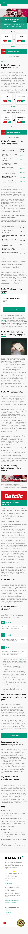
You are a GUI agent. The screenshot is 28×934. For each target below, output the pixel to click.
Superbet (8, 912)
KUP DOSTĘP (14, 309)
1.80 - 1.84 (22, 155)
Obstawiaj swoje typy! (10, 132)
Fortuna (8, 911)
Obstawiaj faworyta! (10, 51)
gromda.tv (3, 320)
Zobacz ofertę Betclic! (14, 735)
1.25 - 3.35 (22, 172)
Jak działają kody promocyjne (12, 900)
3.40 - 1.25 (22, 164)
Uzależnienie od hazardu (11, 902)
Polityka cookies (8, 883)
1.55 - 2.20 (22, 181)
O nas (6, 880)
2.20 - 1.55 (22, 168)
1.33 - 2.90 (22, 159)
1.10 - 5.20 (22, 177)
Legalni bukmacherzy (10, 899)
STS (7, 909)
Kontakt (7, 882)
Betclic (22, 659)
